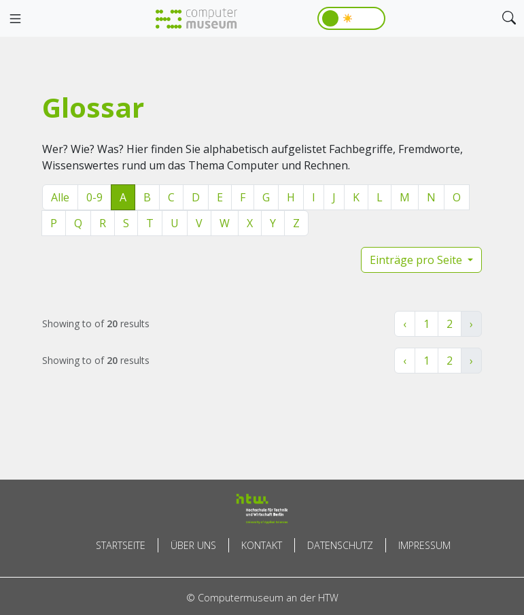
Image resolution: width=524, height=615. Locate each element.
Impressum (424, 545)
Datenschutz (340, 545)
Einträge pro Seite (417, 259)
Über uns (193, 545)
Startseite (120, 545)
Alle (60, 197)
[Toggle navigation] (15, 19)
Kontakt (261, 545)
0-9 (94, 197)
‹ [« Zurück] (404, 323)
